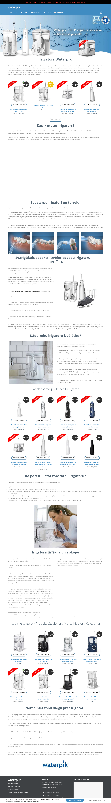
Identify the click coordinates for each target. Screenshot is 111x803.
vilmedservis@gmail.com (49, 787)
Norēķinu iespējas (13, 789)
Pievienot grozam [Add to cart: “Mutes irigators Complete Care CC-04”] (19, 104)
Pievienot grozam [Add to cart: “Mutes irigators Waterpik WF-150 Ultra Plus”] (43, 692)
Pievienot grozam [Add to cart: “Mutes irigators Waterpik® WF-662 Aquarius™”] (68, 692)
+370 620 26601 (50, 792)
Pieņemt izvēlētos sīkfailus (94, 800)
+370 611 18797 (50, 795)
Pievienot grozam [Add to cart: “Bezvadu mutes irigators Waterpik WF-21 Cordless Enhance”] (43, 458)
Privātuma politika (13, 783)
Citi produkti (55, 120)
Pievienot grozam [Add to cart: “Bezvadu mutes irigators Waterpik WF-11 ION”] (68, 104)
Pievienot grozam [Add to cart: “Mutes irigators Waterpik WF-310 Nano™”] (92, 692)
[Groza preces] (101, 12)
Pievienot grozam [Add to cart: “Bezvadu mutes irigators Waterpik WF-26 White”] (68, 458)
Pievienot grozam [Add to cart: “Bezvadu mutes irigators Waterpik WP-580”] (43, 420)
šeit (38, 801)
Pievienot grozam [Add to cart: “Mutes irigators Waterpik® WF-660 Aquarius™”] (68, 654)
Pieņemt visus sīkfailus (75, 800)
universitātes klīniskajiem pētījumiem (27, 291)
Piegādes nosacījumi (14, 786)
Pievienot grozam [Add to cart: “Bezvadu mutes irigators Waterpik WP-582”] (68, 420)
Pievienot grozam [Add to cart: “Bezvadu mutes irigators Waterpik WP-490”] (19, 420)
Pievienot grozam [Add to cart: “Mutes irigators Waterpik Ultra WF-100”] (19, 654)
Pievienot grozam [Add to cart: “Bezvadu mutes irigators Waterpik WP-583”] (92, 420)
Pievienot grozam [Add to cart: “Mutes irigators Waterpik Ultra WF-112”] (43, 654)
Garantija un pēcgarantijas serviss (18, 792)
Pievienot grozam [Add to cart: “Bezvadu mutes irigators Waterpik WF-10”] (92, 104)
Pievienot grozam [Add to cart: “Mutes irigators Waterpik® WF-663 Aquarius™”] (92, 654)
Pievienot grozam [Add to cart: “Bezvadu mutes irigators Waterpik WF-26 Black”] (92, 458)
